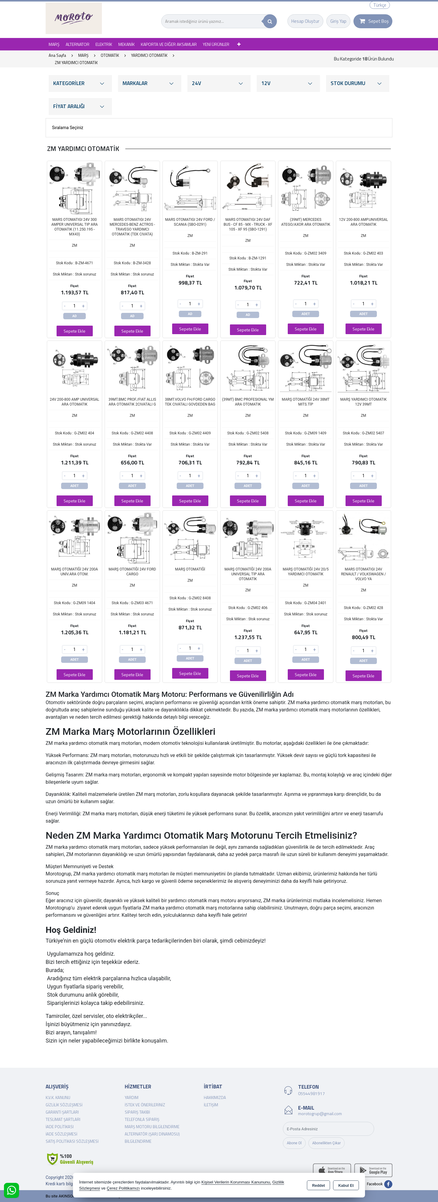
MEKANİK (126, 44)
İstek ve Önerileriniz (145, 1105)
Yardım (131, 1097)
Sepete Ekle (74, 331)
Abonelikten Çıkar (326, 1143)
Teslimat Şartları (63, 1119)
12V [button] (288, 83)
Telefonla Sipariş (142, 1119)
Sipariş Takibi (137, 1112)
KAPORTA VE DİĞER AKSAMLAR (169, 44)
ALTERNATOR (77, 44)
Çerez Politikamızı (123, 1188)
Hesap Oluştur (305, 21)
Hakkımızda (215, 1097)
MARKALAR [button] (150, 83)
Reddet (318, 1185)
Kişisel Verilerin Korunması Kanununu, (236, 1182)
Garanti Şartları (62, 1112)
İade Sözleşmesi (61, 1134)
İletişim (211, 1105)
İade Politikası (60, 1127)
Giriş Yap (338, 21)
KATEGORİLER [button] (80, 83)
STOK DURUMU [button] (358, 83)
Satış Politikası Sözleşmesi (72, 1141)
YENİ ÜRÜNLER (216, 44)
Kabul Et (346, 1185)
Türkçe (379, 5)
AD (74, 316)
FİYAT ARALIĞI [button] (80, 106)
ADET (305, 314)
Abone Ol (294, 1143)
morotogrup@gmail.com (320, 1113)
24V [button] (219, 83)
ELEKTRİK (104, 44)
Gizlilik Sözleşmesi (64, 1105)
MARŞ (54, 44)
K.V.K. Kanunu (58, 1097)
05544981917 (311, 1093)
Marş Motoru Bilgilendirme (152, 1127)
